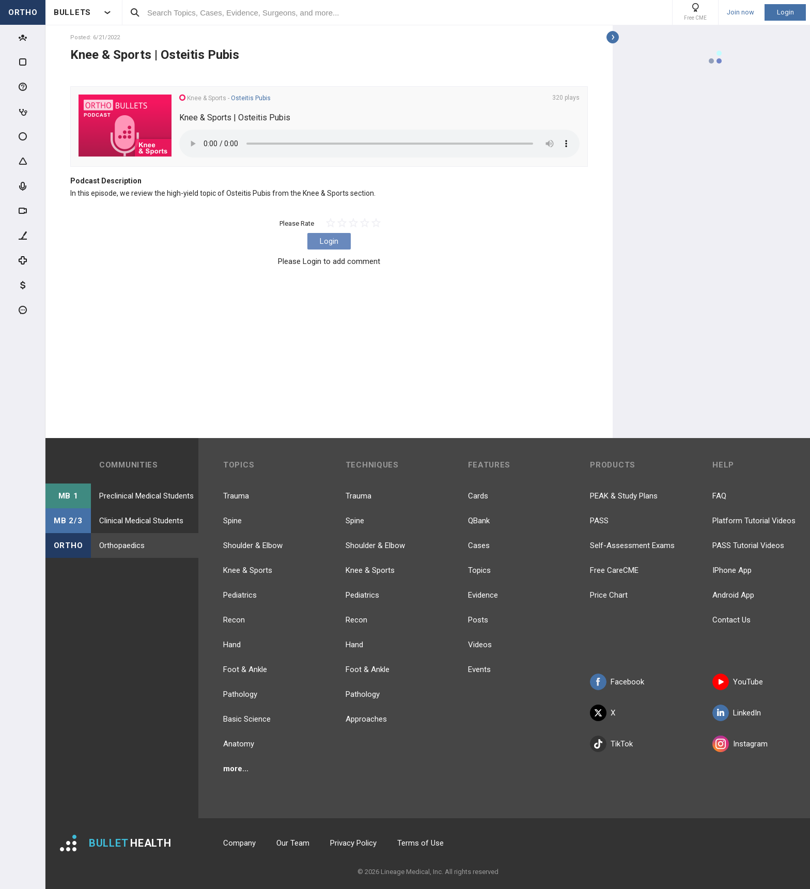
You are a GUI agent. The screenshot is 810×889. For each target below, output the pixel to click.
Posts (478, 620)
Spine (232, 520)
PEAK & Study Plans (624, 496)
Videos (480, 644)
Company (239, 843)
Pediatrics (240, 595)
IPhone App (732, 570)
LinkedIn (736, 713)
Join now (740, 12)
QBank (479, 520)
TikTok (611, 744)
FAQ (719, 496)
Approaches (366, 719)
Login (785, 12)
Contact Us (731, 620)
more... (235, 768)
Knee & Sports (247, 570)
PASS (599, 520)
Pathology (240, 694)
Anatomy (238, 743)
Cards (478, 496)
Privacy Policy (353, 843)
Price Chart (609, 595)
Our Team (292, 843)
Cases (479, 545)
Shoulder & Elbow (253, 545)
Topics (479, 570)
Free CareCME (614, 570)
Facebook (617, 682)
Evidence (483, 595)
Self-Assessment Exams (632, 545)
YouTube (737, 682)
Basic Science (247, 719)
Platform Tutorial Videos (754, 520)
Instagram (740, 744)
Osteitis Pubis (251, 98)
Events (479, 669)
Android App (733, 595)
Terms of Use (420, 843)
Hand (232, 644)
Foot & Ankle (245, 669)
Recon (234, 620)
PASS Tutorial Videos (748, 545)
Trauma (236, 496)
